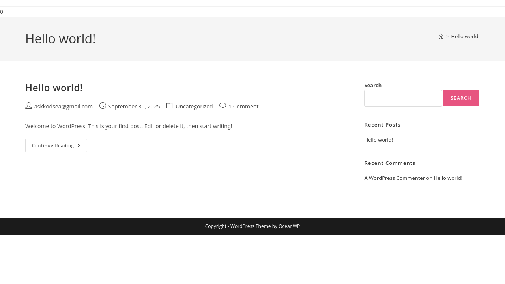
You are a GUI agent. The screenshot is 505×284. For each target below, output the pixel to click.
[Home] (440, 36)
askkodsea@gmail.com (63, 106)
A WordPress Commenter (394, 177)
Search (373, 85)
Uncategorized (194, 106)
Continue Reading (59, 147)
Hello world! (465, 36)
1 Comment (243, 106)
